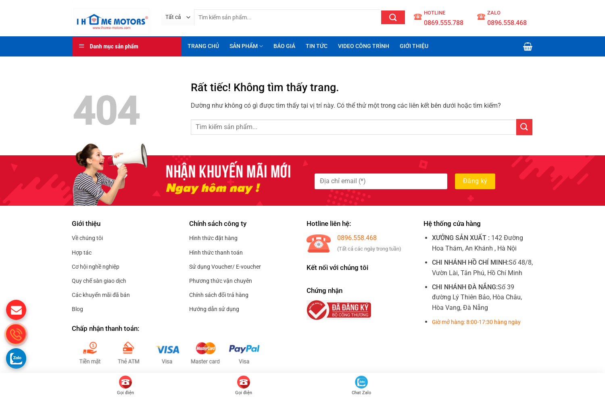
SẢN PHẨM (246, 46)
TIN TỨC (317, 46)
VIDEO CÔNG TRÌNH (363, 46)
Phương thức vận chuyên (220, 281)
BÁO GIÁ (284, 46)
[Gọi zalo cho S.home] (16, 358)
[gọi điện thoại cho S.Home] (16, 334)
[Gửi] (393, 17)
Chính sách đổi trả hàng (218, 295)
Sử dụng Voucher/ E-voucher (225, 266)
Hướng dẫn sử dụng (214, 309)
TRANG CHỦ (203, 46)
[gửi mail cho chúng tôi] (16, 310)
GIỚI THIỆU (414, 46)
